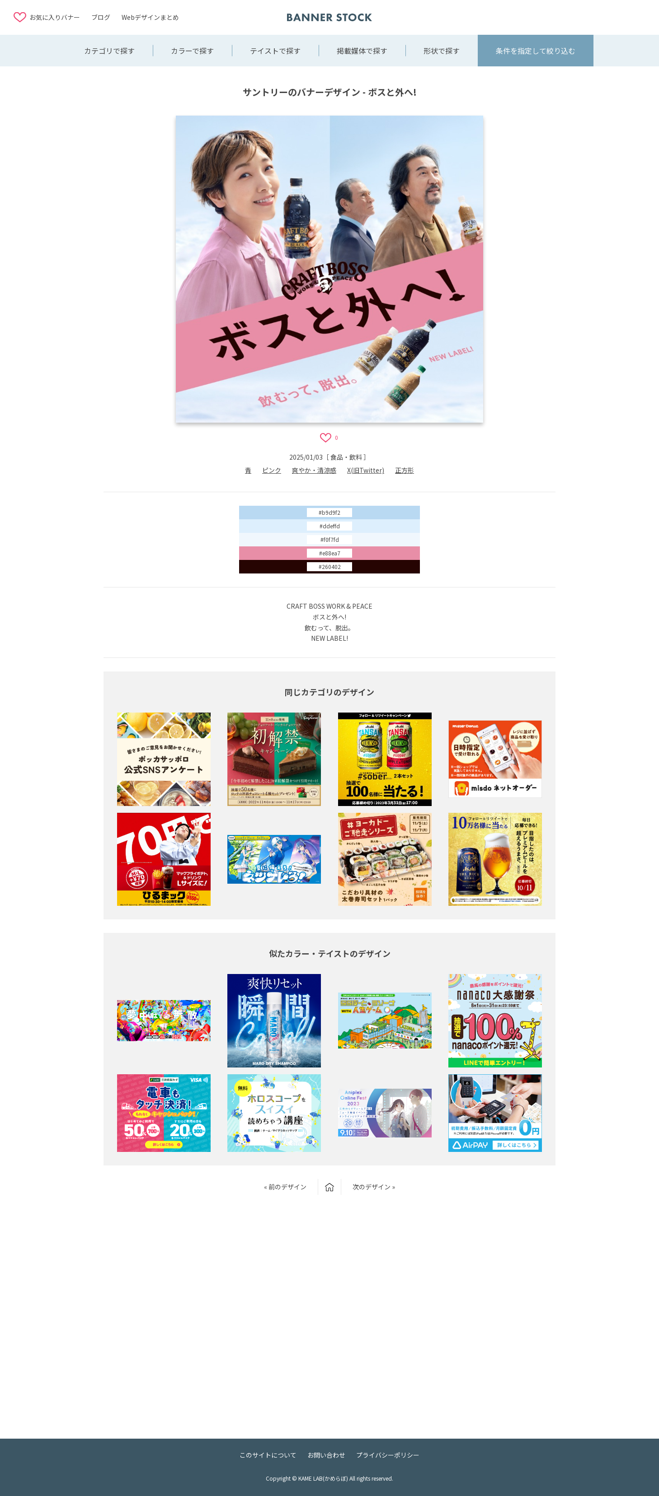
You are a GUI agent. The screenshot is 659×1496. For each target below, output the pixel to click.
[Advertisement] (573, 16)
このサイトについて (268, 1454)
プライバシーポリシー (387, 1454)
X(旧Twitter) (365, 470)
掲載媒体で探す (362, 50)
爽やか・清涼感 (314, 470)
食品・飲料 (346, 456)
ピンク (271, 470)
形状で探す (442, 50)
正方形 (404, 470)
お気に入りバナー (54, 17)
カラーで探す (192, 50)
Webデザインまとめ (150, 17)
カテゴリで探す (109, 50)
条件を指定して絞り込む (535, 50)
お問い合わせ (326, 1454)
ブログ (100, 17)
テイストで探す (275, 50)
